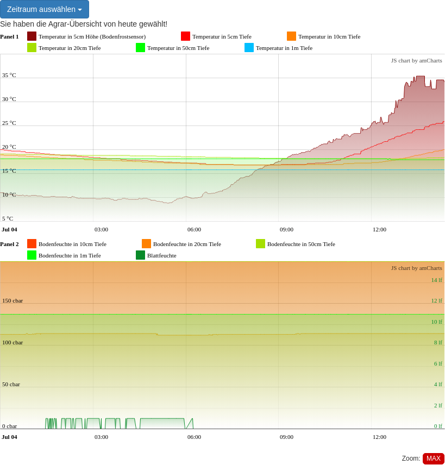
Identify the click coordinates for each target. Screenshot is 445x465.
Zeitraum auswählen (44, 9)
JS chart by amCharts (416, 60)
